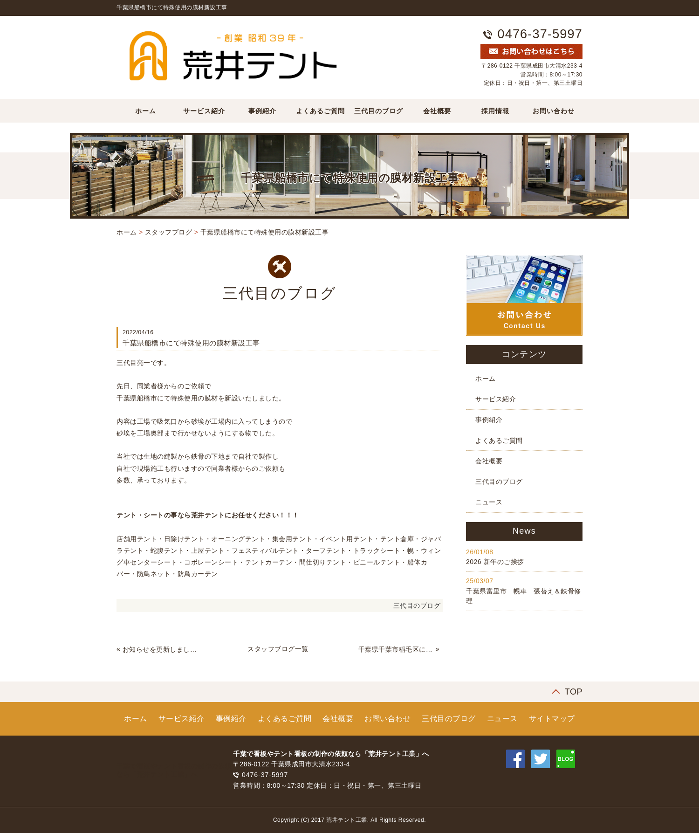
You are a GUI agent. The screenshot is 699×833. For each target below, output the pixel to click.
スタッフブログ (168, 232)
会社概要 (437, 111)
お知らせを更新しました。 (160, 649)
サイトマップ (552, 719)
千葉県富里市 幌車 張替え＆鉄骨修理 (523, 596)
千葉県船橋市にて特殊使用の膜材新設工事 (264, 232)
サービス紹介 (204, 111)
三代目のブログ (378, 111)
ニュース (488, 502)
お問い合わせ (554, 111)
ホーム (145, 111)
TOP (573, 691)
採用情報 (495, 111)
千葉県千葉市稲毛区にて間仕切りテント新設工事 (396, 649)
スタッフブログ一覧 (277, 649)
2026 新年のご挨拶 (495, 561)
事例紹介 (262, 111)
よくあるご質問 (320, 111)
